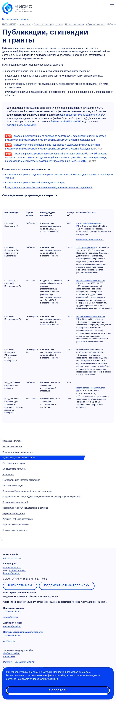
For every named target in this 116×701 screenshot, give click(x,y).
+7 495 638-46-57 (11, 635)
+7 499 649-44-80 (11, 611)
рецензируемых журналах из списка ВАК (82, 114)
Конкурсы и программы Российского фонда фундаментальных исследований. (48, 187)
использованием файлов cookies (46, 675)
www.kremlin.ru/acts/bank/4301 (90, 239)
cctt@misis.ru (9, 641)
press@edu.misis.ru (12, 558)
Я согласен (58, 690)
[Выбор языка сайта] (98, 5)
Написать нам (20, 585)
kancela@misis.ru (11, 573)
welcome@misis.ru (12, 626)
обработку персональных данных (39, 679)
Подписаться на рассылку (66, 585)
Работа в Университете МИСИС (18, 662)
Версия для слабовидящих (15, 19)
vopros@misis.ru (11, 617)
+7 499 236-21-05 (17, 570)
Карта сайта (9, 656)
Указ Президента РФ (85, 247)
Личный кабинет (105, 5)
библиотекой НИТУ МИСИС (66, 121)
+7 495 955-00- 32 (12, 567)
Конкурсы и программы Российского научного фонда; (35, 182)
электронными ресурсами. (22, 125)
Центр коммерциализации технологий (23, 632)
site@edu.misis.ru (11, 653)
